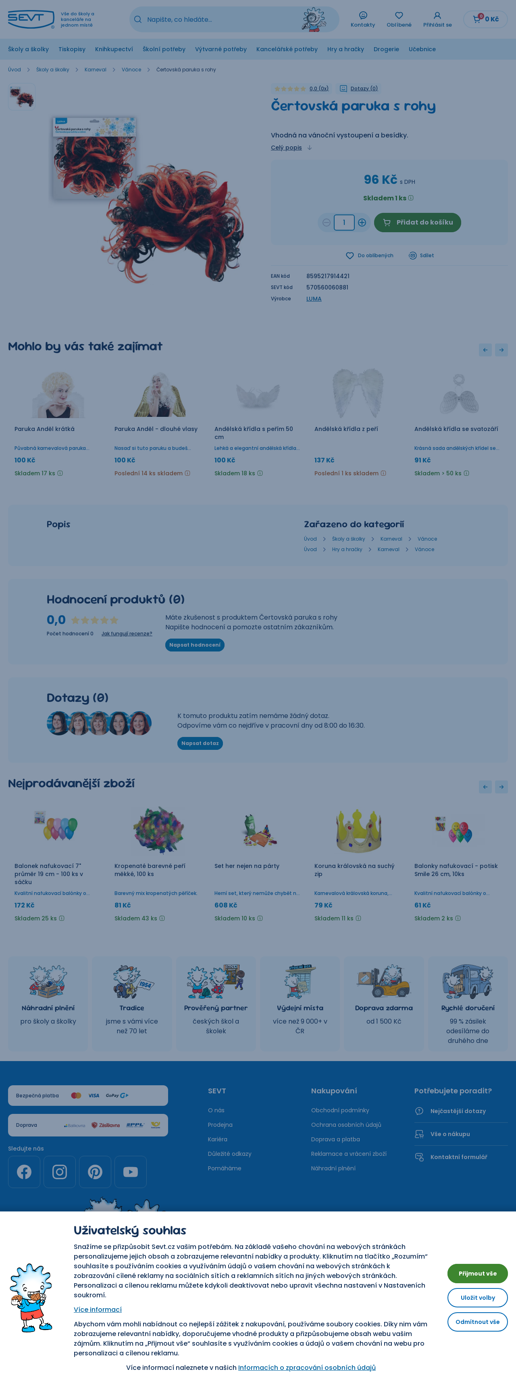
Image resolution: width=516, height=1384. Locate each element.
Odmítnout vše (471, 1325)
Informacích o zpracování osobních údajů (301, 1367)
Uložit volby (471, 1297)
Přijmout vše (471, 1270)
